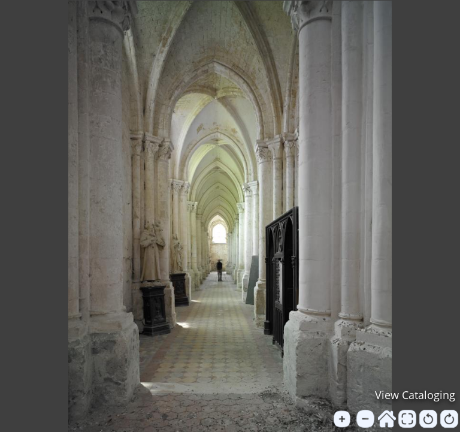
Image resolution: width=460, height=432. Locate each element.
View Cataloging (415, 395)
